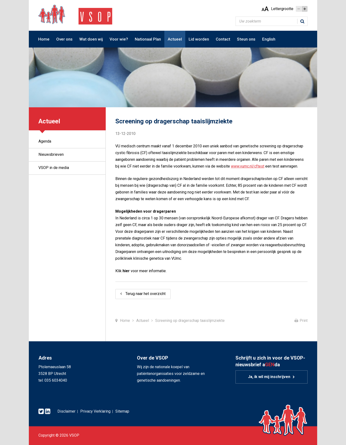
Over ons (64, 39)
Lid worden (199, 39)
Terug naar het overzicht (145, 293)
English (268, 39)
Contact (223, 39)
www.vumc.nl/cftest (247, 166)
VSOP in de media (53, 167)
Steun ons (246, 39)
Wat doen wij (91, 39)
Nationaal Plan (148, 39)
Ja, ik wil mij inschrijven (269, 376)
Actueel (175, 39)
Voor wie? (119, 39)
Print (304, 320)
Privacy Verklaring (95, 411)
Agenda (44, 141)
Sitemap (122, 411)
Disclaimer (66, 411)
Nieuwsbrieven (51, 154)
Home (43, 39)
